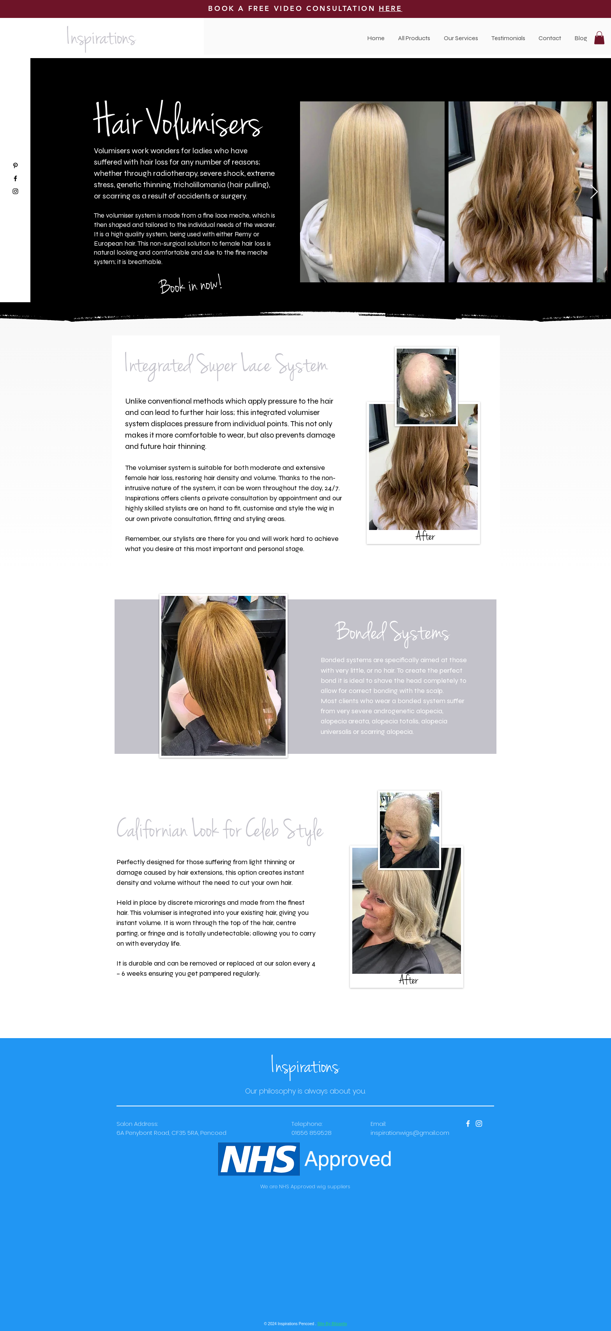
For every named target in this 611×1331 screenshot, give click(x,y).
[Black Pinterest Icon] (15, 165)
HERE (390, 8)
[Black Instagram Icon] (15, 191)
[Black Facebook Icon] (15, 178)
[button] (461, 38)
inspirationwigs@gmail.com (410, 1133)
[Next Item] (594, 192)
